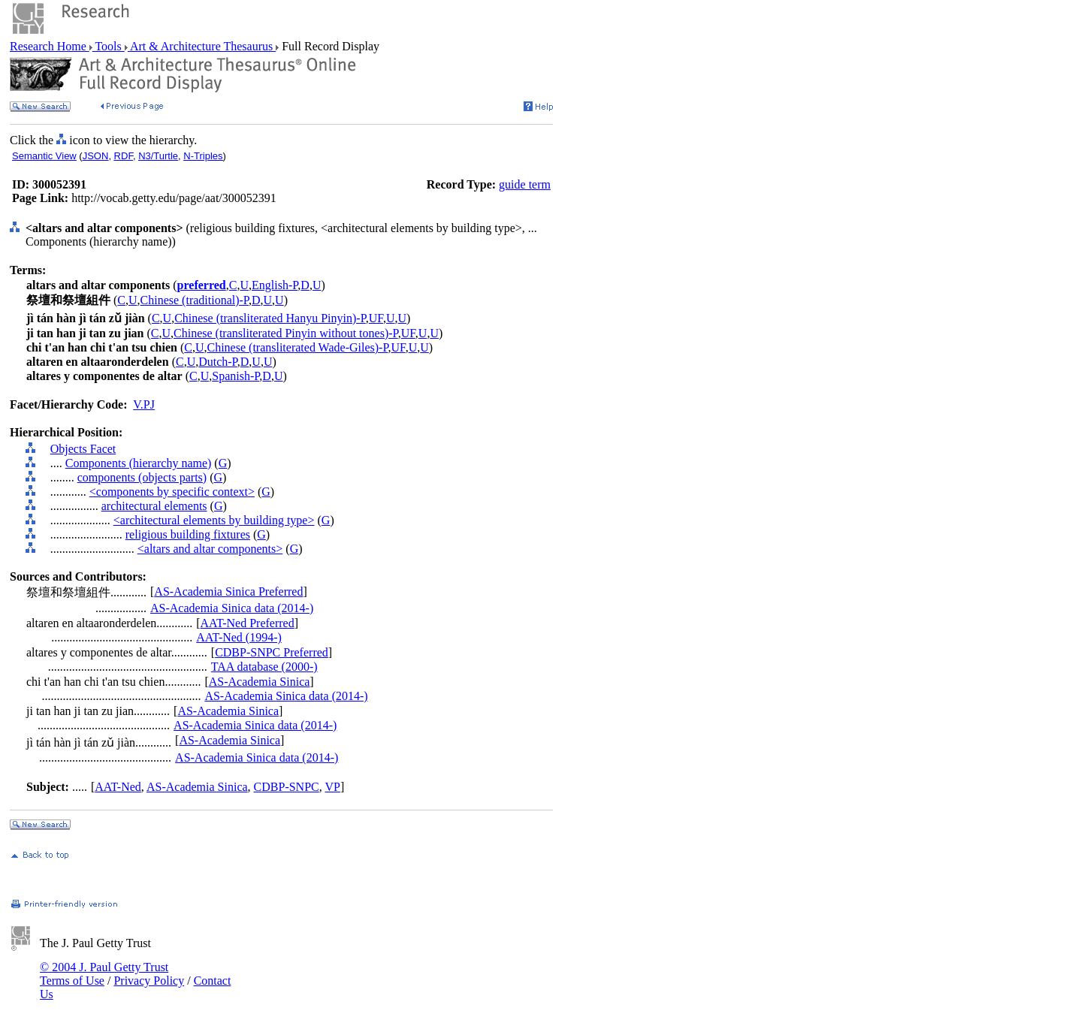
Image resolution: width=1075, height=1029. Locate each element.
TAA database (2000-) (264, 666)
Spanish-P (235, 376)
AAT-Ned (118, 786)
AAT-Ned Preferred (247, 623)
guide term (525, 184)
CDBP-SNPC (286, 786)
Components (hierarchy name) (138, 463)
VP (332, 786)
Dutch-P (217, 361)
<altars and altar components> (210, 548)
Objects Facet (83, 448)
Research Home (49, 46)
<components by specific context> (172, 491)
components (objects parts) (142, 477)
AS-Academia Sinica (259, 681)
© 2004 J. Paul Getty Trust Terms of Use (104, 974)
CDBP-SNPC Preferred (271, 652)
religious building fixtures (187, 534)
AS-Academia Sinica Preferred (228, 591)
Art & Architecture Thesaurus (202, 46)
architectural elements (154, 505)
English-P (274, 285)
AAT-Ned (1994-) (239, 637)
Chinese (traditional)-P (194, 300)
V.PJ (144, 404)
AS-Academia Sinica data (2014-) (231, 608)
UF (376, 318)
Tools (108, 46)
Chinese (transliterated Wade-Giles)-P (297, 347)
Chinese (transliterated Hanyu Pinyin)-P (270, 318)
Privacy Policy (148, 980)
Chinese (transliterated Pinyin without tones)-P (286, 333)
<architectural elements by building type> (214, 520)
